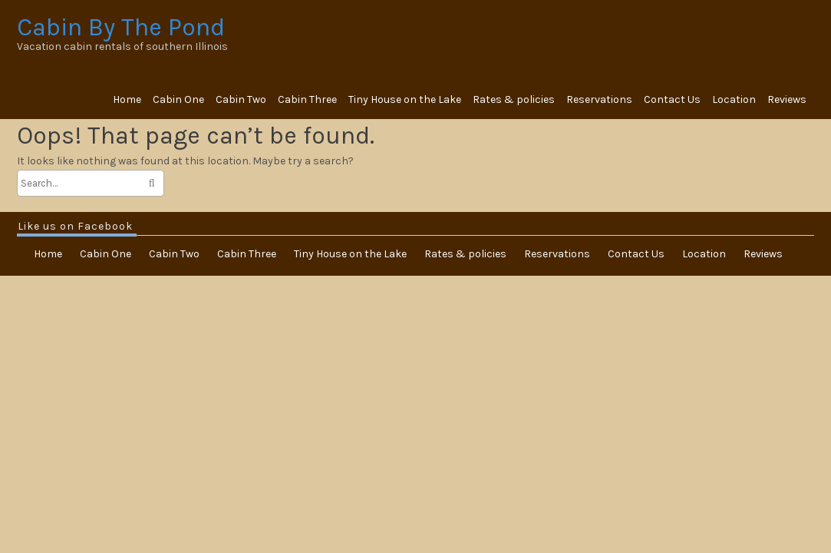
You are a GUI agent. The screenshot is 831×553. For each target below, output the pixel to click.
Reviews (786, 99)
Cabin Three (307, 99)
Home (127, 99)
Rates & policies (514, 99)
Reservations (599, 99)
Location (734, 99)
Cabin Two (241, 99)
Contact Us (672, 99)
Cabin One (178, 99)
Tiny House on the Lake (404, 99)
